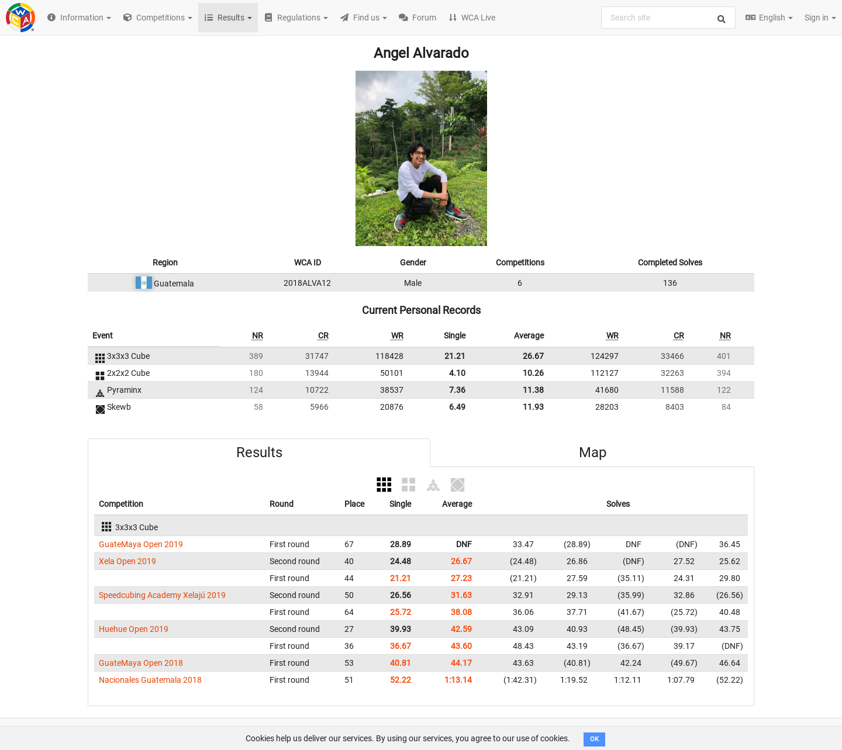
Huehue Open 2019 (133, 629)
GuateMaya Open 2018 (141, 663)
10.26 (533, 373)
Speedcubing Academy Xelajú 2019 (162, 595)
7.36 (457, 390)
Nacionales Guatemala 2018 (150, 680)
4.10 (457, 373)
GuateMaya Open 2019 (141, 544)
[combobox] (668, 17)
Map (592, 452)
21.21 (454, 356)
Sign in (820, 17)
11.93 (533, 407)
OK (594, 739)
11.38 (533, 390)
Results (259, 452)
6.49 (457, 407)
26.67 (533, 356)
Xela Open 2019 (127, 561)
